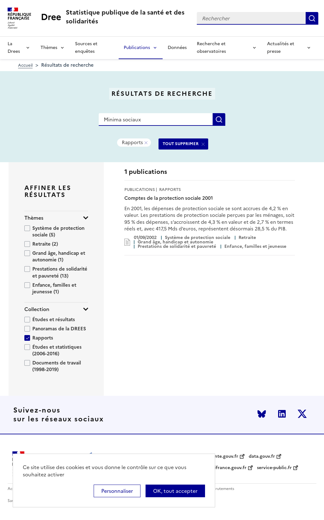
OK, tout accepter (175, 491)
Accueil (25, 65)
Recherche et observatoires (211, 47)
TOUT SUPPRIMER (181, 144)
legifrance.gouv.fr (227, 468)
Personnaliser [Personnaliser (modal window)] (117, 491)
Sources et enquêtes (86, 47)
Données (177, 47)
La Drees (14, 47)
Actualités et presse (280, 47)
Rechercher (312, 18)
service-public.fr (274, 468)
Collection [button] (36, 309)
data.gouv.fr (262, 456)
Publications (137, 47)
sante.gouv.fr (224, 456)
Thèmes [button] (33, 218)
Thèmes (48, 47)
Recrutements (221, 489)
